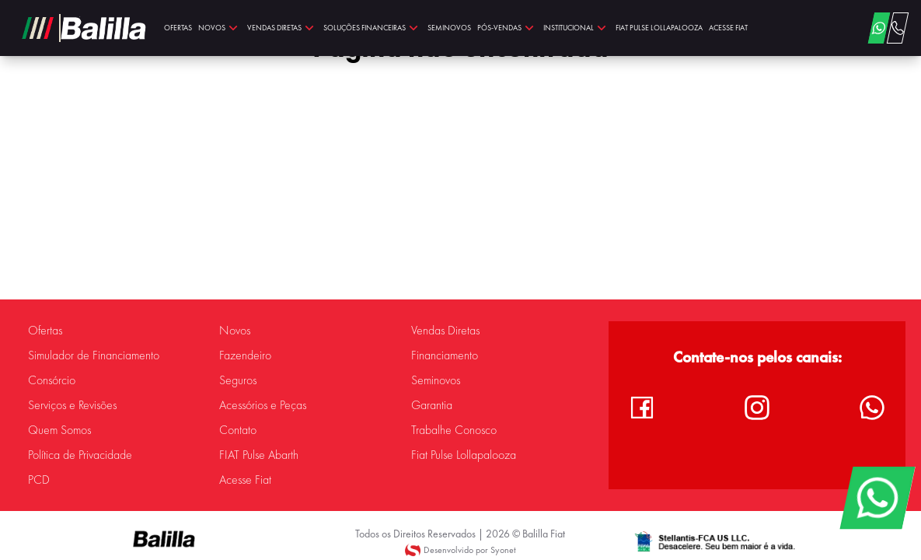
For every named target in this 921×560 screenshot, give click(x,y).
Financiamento (444, 355)
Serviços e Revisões (72, 405)
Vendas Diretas (445, 331)
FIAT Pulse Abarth (258, 455)
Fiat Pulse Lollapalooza (463, 455)
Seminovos (435, 380)
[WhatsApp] (877, 498)
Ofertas (45, 331)
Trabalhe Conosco (454, 430)
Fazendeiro (245, 355)
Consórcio (51, 380)
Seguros (237, 380)
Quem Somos (59, 430)
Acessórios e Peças (262, 405)
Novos (234, 331)
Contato (237, 430)
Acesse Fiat (245, 480)
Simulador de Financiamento (93, 355)
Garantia (431, 405)
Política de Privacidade (80, 455)
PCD (39, 480)
